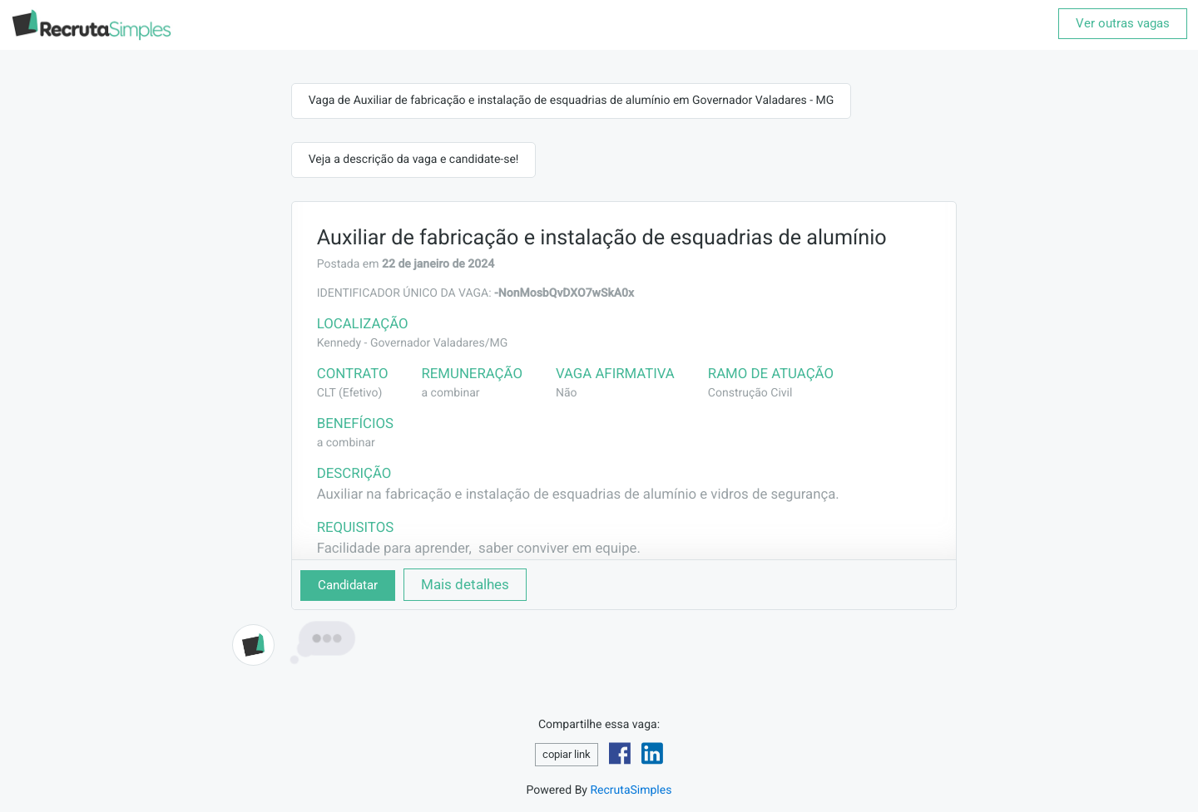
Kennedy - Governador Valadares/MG (412, 343)
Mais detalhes (465, 584)
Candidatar (348, 585)
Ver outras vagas (1123, 23)
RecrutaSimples (630, 790)
